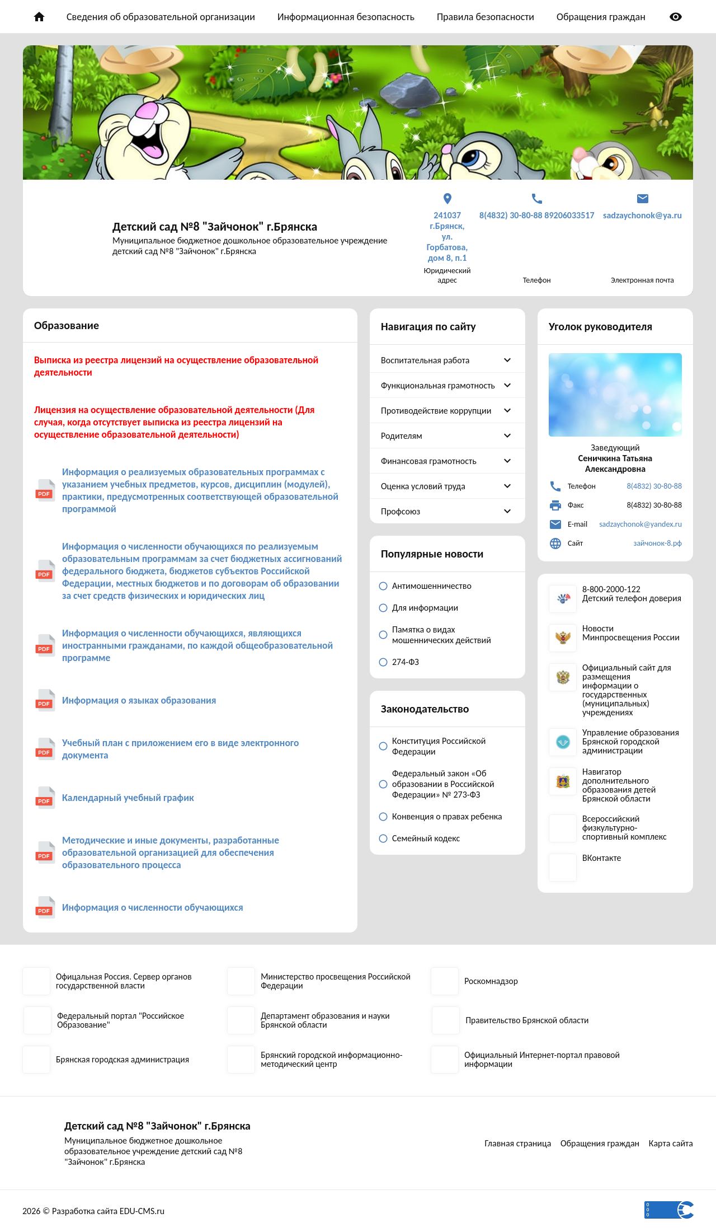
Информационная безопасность (345, 17)
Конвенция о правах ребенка (447, 816)
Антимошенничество (432, 585)
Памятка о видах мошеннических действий (441, 634)
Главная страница (515, 1143)
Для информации (425, 607)
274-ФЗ (405, 662)
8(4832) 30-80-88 (654, 486)
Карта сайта (671, 1143)
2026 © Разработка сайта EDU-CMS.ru (93, 1211)
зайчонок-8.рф (657, 543)
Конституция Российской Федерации (439, 746)
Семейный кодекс (426, 838)
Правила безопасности (485, 17)
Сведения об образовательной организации (161, 17)
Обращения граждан (601, 17)
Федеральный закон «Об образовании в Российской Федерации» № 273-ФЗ (443, 784)
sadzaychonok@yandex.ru (640, 524)
